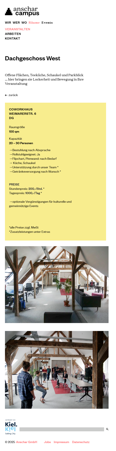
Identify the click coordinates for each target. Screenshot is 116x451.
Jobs (47, 442)
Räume (34, 22)
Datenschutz (81, 442)
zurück (11, 95)
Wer (16, 22)
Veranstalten (17, 29)
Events (47, 22)
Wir (8, 22)
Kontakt (12, 38)
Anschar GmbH (27, 442)
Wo (24, 22)
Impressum (61, 442)
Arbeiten (13, 33)
